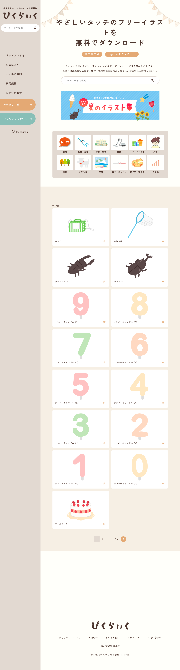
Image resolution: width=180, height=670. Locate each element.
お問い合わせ (14, 92)
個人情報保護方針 (110, 654)
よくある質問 (14, 74)
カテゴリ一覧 (11, 104)
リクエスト (134, 646)
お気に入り (12, 65)
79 (116, 546)
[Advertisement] (20, 42)
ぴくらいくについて (15, 119)
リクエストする (15, 55)
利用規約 (11, 83)
